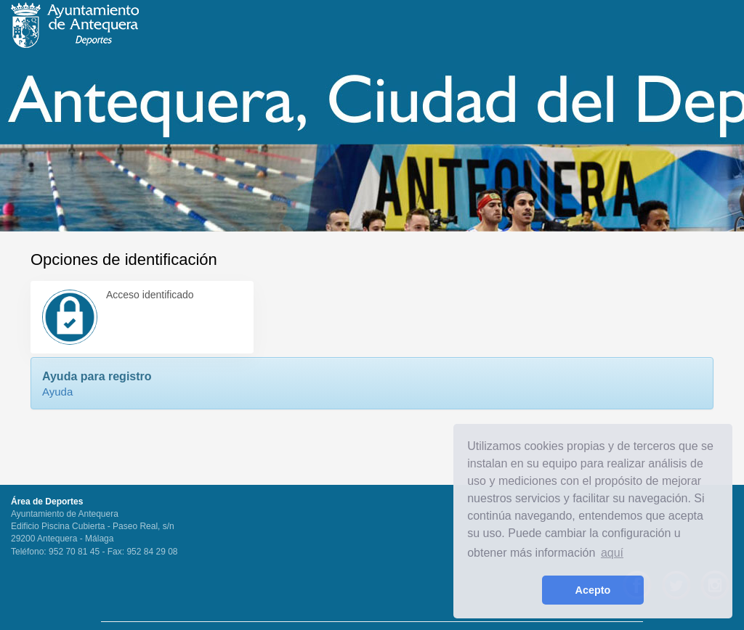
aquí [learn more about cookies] (612, 553)
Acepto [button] (593, 590)
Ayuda (57, 391)
